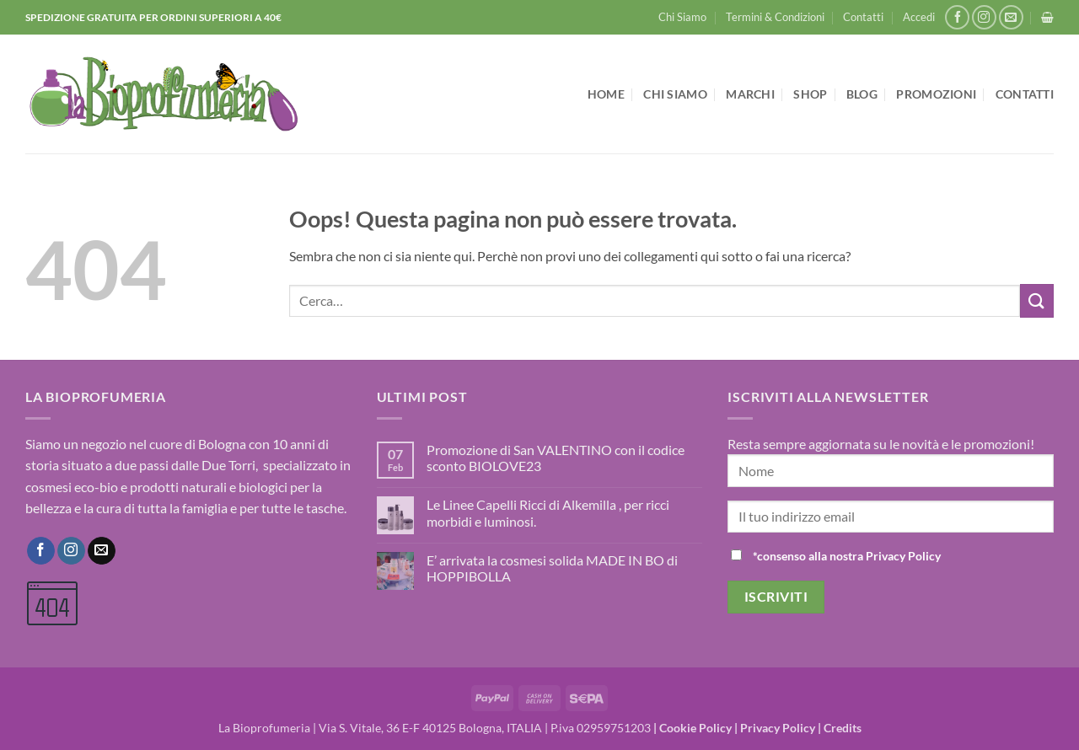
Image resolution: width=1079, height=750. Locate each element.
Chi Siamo (682, 17)
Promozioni (936, 94)
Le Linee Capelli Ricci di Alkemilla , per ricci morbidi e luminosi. (548, 512)
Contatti (863, 17)
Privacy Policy (777, 728)
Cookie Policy (695, 728)
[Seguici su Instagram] (984, 17)
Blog (862, 94)
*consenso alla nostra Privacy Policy (847, 556)
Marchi (750, 94)
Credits (843, 728)
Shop (810, 94)
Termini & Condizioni (775, 17)
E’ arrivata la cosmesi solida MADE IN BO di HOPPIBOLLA (552, 568)
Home (606, 94)
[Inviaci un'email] (1011, 17)
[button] (919, 16)
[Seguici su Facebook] (957, 17)
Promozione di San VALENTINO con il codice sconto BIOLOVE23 (555, 458)
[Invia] (1037, 300)
